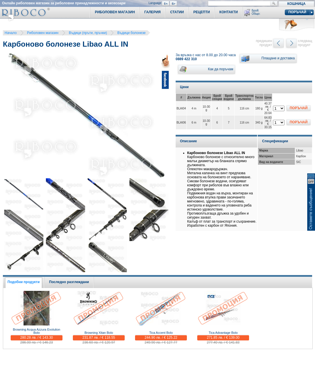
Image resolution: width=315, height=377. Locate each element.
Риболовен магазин (42, 33)
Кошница (296, 4)
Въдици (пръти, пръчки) (88, 33)
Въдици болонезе (131, 33)
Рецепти (201, 12)
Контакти (228, 12)
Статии (177, 12)
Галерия (152, 12)
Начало (11, 33)
